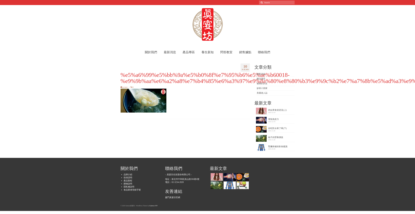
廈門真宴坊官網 (172, 197)
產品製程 (128, 181)
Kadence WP (153, 206)
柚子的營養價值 (275, 137)
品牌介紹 (128, 174)
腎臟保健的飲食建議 (277, 146)
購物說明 (128, 184)
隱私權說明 (129, 187)
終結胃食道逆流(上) (277, 110)
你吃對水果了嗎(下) (277, 128)
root (125, 87)
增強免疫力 (273, 119)
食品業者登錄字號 (132, 190)
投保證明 (128, 177)
